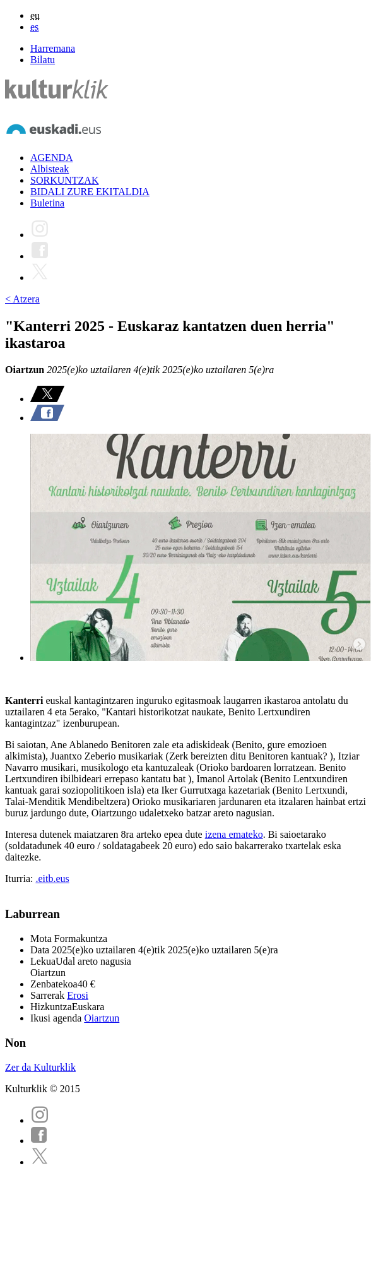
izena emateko (234, 834)
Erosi (77, 995)
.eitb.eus (52, 878)
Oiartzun (101, 1018)
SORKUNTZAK (64, 180)
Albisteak (49, 169)
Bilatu (42, 59)
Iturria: (20, 878)
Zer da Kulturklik (40, 1067)
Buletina (47, 203)
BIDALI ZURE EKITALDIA (90, 191)
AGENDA (51, 157)
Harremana (52, 48)
